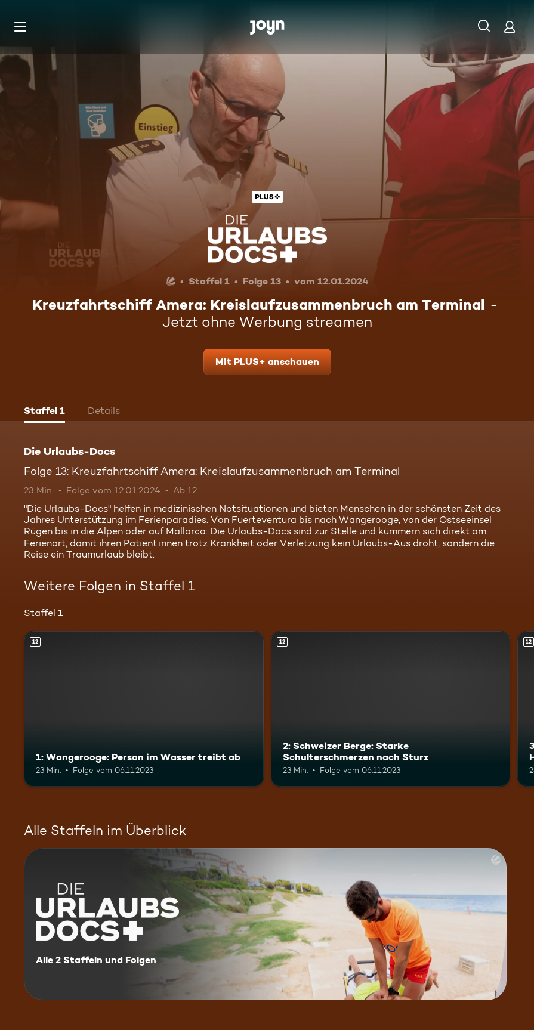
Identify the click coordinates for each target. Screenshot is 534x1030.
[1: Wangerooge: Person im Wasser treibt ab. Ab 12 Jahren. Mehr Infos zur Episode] (144, 709)
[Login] (509, 26)
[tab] (44, 412)
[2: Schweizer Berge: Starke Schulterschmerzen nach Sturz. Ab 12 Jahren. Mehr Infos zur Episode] (391, 709)
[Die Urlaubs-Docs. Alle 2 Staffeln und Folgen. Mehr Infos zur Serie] (265, 924)
